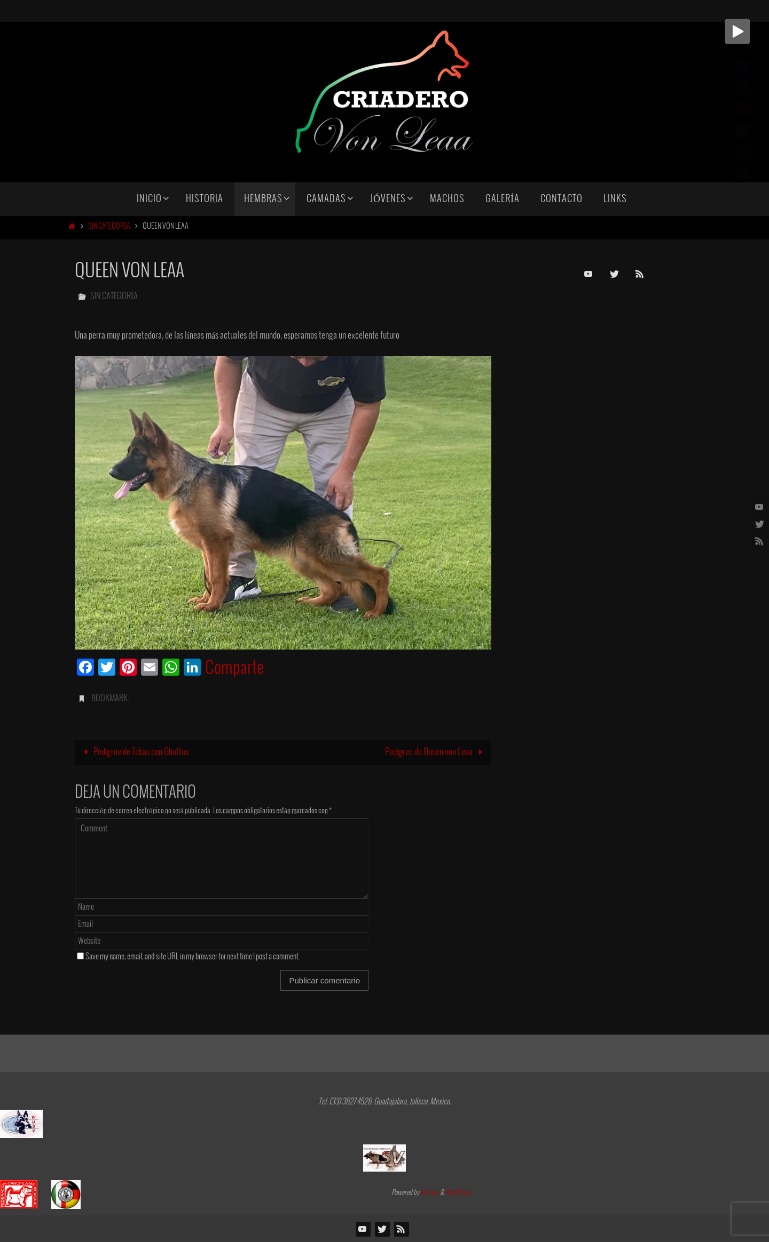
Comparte (234, 668)
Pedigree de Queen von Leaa (436, 752)
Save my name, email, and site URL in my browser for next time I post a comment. (192, 956)
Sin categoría (109, 226)
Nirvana (429, 1193)
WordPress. (459, 1193)
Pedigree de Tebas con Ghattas (134, 752)
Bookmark (109, 698)
